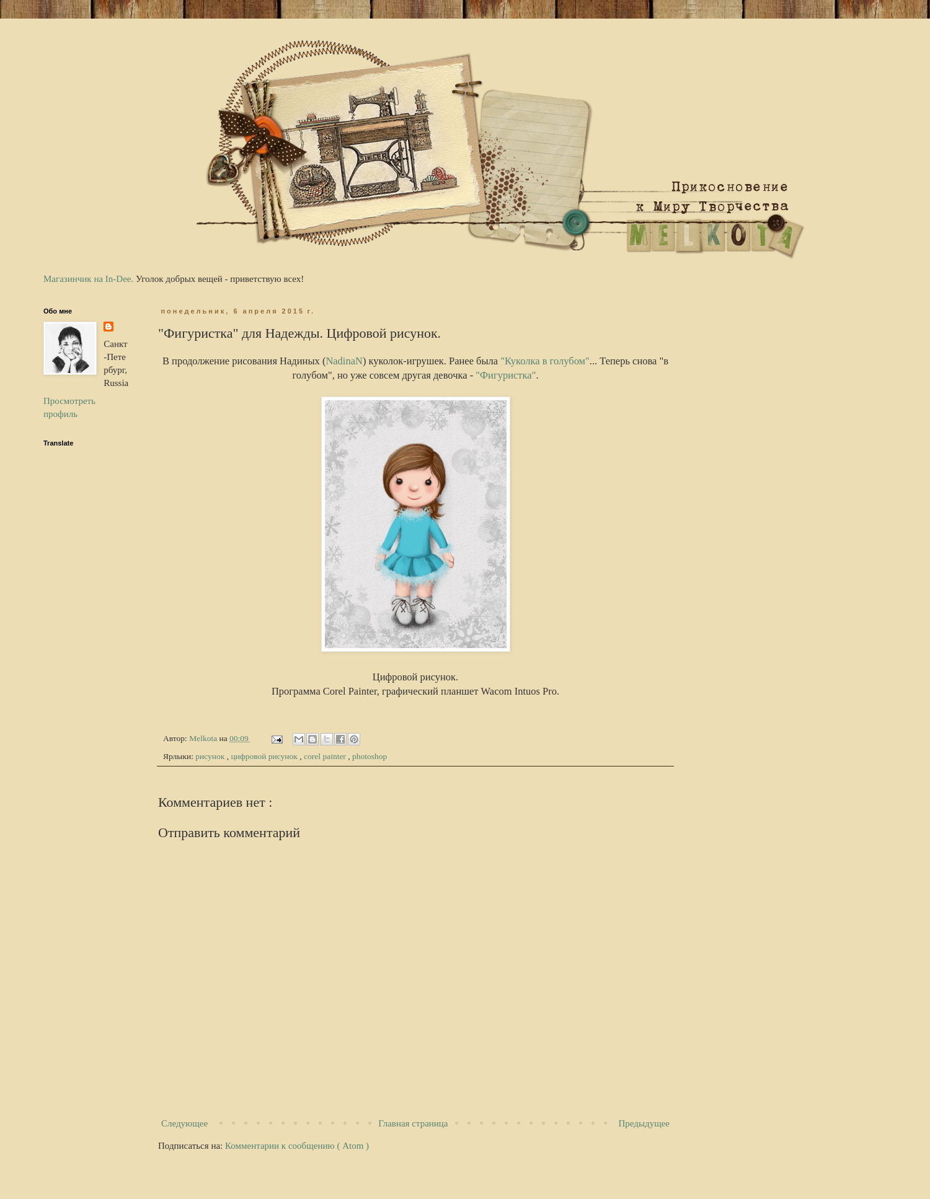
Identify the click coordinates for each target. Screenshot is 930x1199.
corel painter (326, 756)
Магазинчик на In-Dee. (88, 279)
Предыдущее (644, 1123)
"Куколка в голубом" (545, 361)
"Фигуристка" (506, 375)
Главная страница (413, 1123)
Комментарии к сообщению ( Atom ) (297, 1146)
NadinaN (344, 361)
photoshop (369, 756)
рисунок (210, 756)
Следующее (184, 1123)
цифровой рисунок (265, 756)
